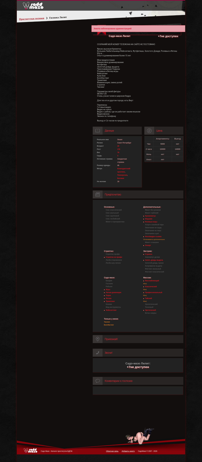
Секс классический (114, 210)
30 (118, 146)
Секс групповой (112, 216)
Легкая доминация (113, 292)
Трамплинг (110, 301)
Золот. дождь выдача (154, 260)
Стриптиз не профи (114, 257)
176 (118, 149)
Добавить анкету (128, 451)
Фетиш (108, 298)
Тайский (148, 298)
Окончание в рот (152, 234)
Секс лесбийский (113, 219)
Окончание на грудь (153, 228)
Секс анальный (112, 213)
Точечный (149, 307)
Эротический (150, 310)
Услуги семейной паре (154, 225)
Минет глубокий (151, 213)
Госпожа (109, 284)
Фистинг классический (154, 272)
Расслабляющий (152, 281)
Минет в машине (152, 242)
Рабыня (109, 287)
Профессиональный (153, 292)
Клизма (109, 304)
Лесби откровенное (114, 260)
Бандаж (109, 281)
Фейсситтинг (111, 310)
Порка (108, 295)
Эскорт (148, 245)
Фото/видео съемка (153, 236)
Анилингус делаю (152, 257)
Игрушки (148, 219)
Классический (151, 287)
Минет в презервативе (115, 222)
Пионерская (122, 175)
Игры (108, 289)
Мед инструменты (113, 307)
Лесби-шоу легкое (113, 263)
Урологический (151, 304)
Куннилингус (150, 216)
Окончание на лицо (153, 231)
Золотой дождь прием (154, 263)
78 (118, 152)
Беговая (120, 178)
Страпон (148, 254)
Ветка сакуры (150, 313)
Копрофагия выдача (153, 266)
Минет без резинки (153, 210)
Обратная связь (112, 451)
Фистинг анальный (153, 269)
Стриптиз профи (113, 254)
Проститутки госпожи (37, 19)
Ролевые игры (151, 222)
